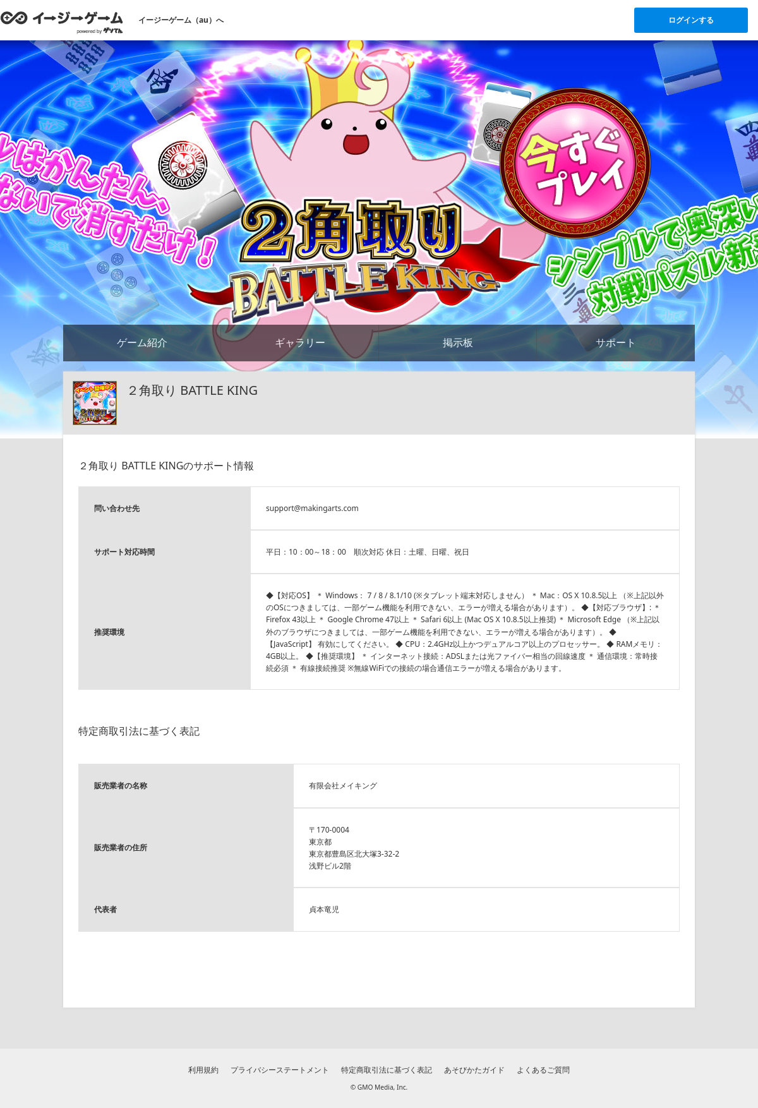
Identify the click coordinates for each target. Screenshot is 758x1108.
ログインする (691, 20)
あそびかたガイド (474, 1069)
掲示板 (458, 342)
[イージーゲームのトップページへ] (61, 22)
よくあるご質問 (543, 1069)
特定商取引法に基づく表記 (386, 1069)
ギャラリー (300, 342)
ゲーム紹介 (142, 342)
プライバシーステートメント (280, 1069)
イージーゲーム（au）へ (181, 20)
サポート (616, 342)
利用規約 (203, 1069)
